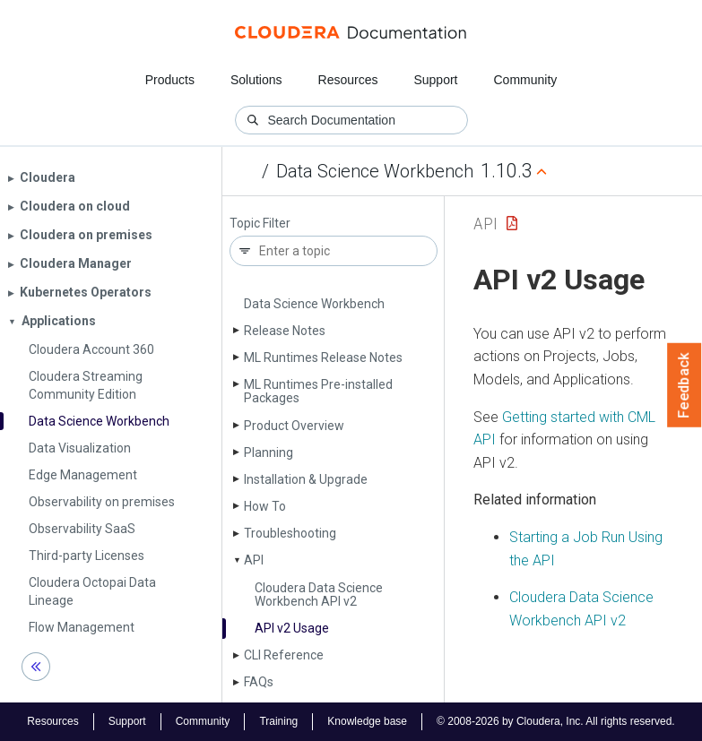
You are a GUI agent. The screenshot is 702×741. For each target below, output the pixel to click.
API (254, 560)
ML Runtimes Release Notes (323, 357)
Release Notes (284, 330)
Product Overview (294, 425)
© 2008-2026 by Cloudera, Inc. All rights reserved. (556, 721)
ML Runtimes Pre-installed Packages (318, 391)
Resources (348, 80)
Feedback (684, 385)
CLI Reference (284, 655)
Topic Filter (260, 223)
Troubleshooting (290, 533)
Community (526, 80)
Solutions (256, 80)
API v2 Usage (292, 628)
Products (170, 80)
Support (435, 80)
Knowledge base (367, 721)
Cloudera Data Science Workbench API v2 (319, 594)
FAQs (258, 682)
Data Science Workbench (374, 171)
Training (278, 721)
